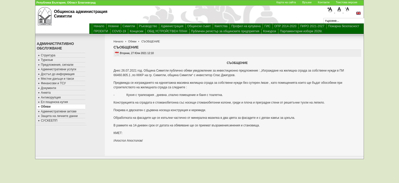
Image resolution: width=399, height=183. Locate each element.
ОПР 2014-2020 (285, 26)
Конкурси (269, 31)
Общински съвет (199, 26)
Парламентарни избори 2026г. (301, 31)
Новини (113, 26)
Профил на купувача (246, 26)
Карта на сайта (286, 2)
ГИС (267, 26)
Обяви (132, 41)
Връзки (306, 2)
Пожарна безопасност (343, 26)
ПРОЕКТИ (101, 31)
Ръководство (148, 26)
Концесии (136, 31)
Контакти (324, 2)
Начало (99, 26)
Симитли (129, 26)
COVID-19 (119, 31)
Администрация (172, 26)
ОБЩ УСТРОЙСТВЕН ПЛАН (167, 31)
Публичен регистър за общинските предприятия (225, 31)
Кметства (221, 26)
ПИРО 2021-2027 (312, 26)
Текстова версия (346, 2)
